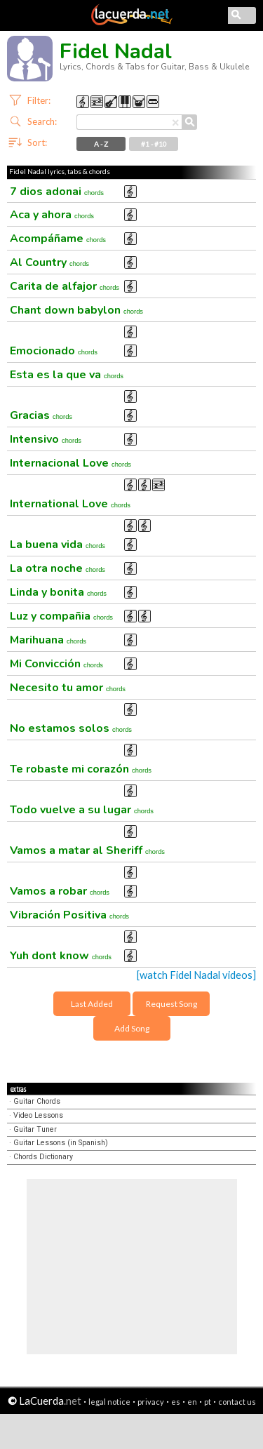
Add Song (131, 1028)
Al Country (49, 262)
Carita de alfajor (64, 286)
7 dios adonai (57, 191)
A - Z (101, 144)
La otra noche (57, 568)
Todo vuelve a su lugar (82, 809)
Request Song (171, 1004)
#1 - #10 (154, 144)
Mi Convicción (56, 664)
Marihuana (48, 640)
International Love (70, 504)
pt (207, 1401)
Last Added (92, 1004)
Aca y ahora (52, 214)
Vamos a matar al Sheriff (87, 850)
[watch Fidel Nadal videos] (196, 975)
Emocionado (53, 351)
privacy (150, 1401)
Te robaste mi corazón (80, 769)
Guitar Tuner (35, 1129)
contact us (237, 1401)
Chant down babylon (76, 310)
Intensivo (45, 439)
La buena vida (57, 544)
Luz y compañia (61, 616)
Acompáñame (58, 238)
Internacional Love (70, 463)
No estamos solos (71, 728)
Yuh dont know (61, 955)
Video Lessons (38, 1115)
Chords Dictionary (43, 1156)
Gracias (41, 415)
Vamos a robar (59, 891)
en (192, 1401)
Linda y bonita (58, 592)
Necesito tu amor (68, 687)
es (175, 1401)
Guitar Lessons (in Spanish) (60, 1142)
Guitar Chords (36, 1101)
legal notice (109, 1401)
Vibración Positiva (69, 915)
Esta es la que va (66, 374)
